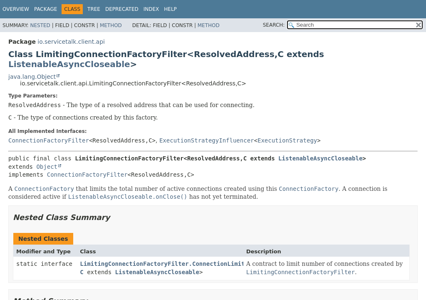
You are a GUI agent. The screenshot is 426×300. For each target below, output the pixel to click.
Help (170, 9)
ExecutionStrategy (287, 140)
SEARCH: (274, 25)
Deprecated (122, 9)
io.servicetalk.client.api (71, 41)
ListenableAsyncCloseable (69, 64)
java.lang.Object (32, 76)
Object (46, 166)
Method (111, 25)
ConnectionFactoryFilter (48, 140)
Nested (40, 25)
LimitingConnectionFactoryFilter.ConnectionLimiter (166, 263)
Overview (15, 9)
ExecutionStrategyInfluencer (206, 140)
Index (151, 9)
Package (45, 9)
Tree (93, 9)
